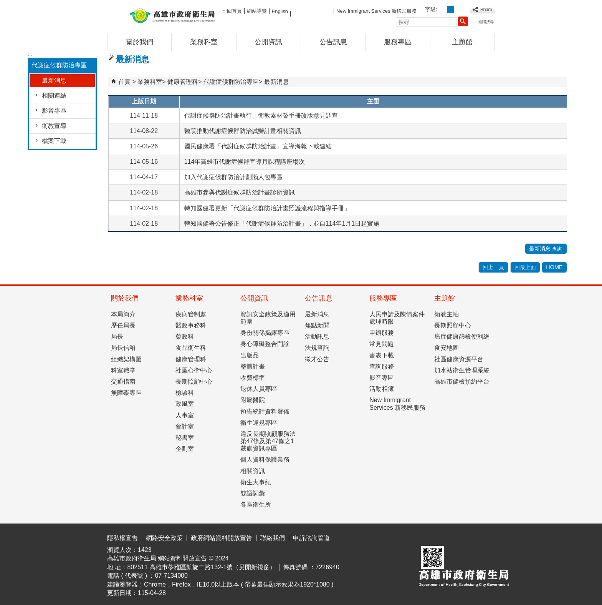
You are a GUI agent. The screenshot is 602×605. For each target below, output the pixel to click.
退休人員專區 (258, 389)
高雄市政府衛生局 (172, 15)
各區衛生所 (255, 504)
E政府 (429, 536)
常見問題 (381, 344)
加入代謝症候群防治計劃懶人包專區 (233, 177)
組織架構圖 (126, 359)
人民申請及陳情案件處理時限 (397, 318)
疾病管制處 (190, 314)
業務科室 (204, 42)
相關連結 (54, 95)
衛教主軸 (446, 314)
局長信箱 (123, 347)
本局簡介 (123, 314)
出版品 (249, 355)
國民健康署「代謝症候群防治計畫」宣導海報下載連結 (258, 146)
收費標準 (252, 377)
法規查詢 (317, 347)
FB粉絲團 (312, 10)
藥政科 (184, 336)
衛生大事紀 (255, 482)
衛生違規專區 (258, 422)
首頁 (124, 81)
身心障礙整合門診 (264, 344)
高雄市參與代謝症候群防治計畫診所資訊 (239, 192)
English (280, 11)
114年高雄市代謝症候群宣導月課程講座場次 (244, 161)
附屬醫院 (252, 400)
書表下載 (381, 355)
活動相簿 (381, 389)
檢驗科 (184, 392)
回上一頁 (493, 267)
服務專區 (398, 42)
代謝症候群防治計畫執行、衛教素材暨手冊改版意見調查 (261, 115)
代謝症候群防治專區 (231, 81)
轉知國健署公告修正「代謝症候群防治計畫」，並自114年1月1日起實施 (282, 223)
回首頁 (234, 11)
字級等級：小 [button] (442, 9)
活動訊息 (317, 336)
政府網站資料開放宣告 (221, 538)
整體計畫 (252, 366)
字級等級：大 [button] (459, 9)
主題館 (462, 42)
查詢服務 (381, 366)
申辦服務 (381, 332)
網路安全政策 (164, 538)
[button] (463, 21)
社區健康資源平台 (458, 359)
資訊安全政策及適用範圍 (268, 318)
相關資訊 (252, 471)
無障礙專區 (126, 392)
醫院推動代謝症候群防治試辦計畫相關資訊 (242, 131)
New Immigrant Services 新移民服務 (376, 11)
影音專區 (54, 110)
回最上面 (525, 267)
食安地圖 (446, 347)
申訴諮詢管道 (311, 538)
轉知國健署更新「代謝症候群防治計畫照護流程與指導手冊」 (267, 208)
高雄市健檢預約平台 (462, 381)
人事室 (184, 415)
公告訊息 (333, 42)
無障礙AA (467, 536)
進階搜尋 (486, 22)
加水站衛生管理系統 (462, 370)
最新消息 (54, 80)
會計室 (184, 426)
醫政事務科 (190, 325)
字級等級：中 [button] (450, 9)
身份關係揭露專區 (264, 332)
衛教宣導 (54, 126)
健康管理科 (182, 81)
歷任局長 (123, 325)
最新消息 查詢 (546, 249)
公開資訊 (268, 42)
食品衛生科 (190, 347)
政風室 (184, 404)
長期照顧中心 (193, 381)
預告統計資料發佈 (264, 411)
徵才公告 (317, 359)
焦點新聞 (317, 325)
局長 (117, 336)
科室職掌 (123, 370)
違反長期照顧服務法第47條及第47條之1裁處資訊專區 (268, 441)
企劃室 (184, 448)
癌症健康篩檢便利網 (462, 336)
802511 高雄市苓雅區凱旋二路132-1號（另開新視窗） (201, 567)
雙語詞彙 (252, 493)
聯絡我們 (272, 538)
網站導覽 (257, 11)
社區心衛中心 (193, 370)
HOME (554, 267)
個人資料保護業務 (264, 459)
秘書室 (184, 437)
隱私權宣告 (122, 538)
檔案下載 (54, 141)
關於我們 (139, 42)
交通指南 (123, 381)
